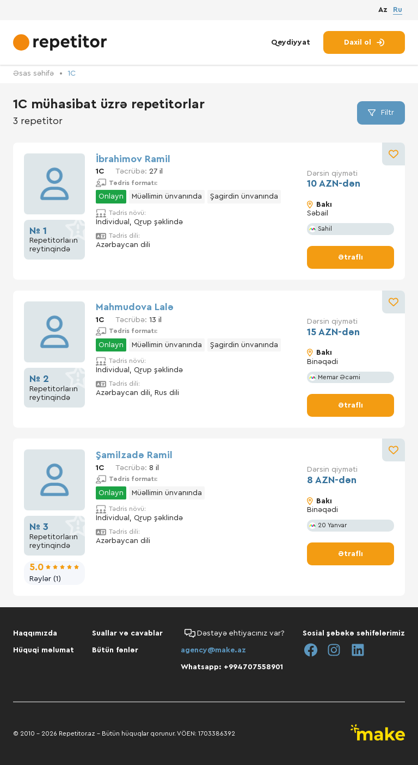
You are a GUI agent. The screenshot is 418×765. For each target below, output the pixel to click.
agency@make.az (213, 650)
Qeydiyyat (290, 42)
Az (383, 10)
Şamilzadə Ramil (134, 455)
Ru (397, 10)
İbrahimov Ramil (133, 159)
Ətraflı (350, 257)
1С (71, 73)
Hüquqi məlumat (43, 650)
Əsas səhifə (33, 73)
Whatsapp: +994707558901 (232, 667)
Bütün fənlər (115, 650)
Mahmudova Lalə (135, 307)
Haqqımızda (35, 633)
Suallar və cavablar (127, 633)
